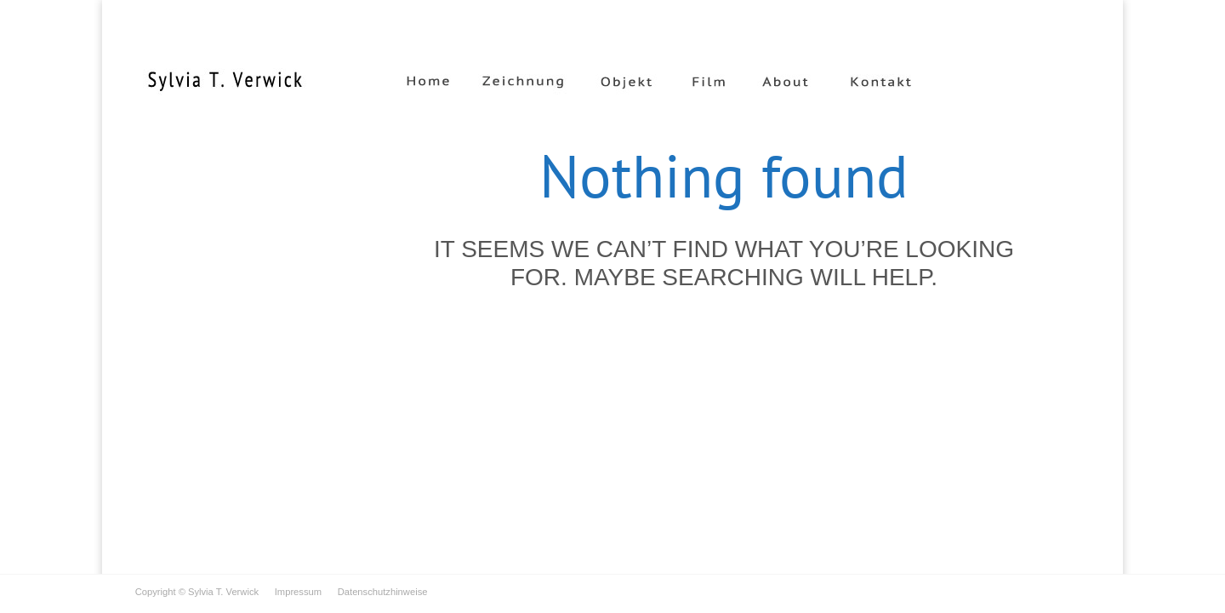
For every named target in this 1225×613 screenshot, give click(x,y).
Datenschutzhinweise (374, 592)
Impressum (290, 592)
